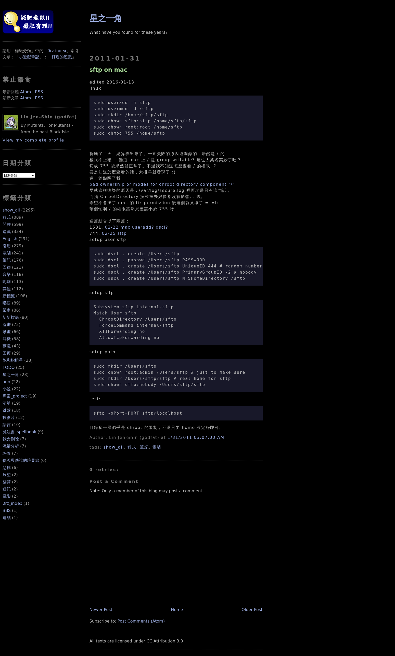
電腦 (7, 253)
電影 (7, 496)
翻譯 (7, 481)
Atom (25, 91)
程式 (7, 217)
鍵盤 (7, 410)
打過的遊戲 (62, 56)
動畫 (7, 331)
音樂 (7, 274)
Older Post (251, 609)
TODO (9, 367)
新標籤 (9, 296)
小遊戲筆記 (29, 56)
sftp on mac (108, 69)
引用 (7, 245)
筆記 (7, 260)
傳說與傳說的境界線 (21, 460)
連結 (7, 517)
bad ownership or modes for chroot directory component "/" (162, 184)
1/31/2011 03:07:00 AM (196, 437)
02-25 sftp (114, 233)
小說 (7, 388)
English (10, 238)
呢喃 (7, 281)
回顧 (7, 267)
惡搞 (7, 467)
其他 (7, 288)
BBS (7, 510)
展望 (7, 474)
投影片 (9, 417)
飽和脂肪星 (13, 360)
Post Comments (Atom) (141, 621)
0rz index (56, 50)
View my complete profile (33, 140)
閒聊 (7, 224)
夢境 (7, 346)
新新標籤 (11, 317)
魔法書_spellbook (19, 431)
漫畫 (7, 324)
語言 (7, 424)
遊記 (7, 489)
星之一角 (11, 374)
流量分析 (11, 446)
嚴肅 (7, 310)
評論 (7, 453)
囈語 (7, 303)
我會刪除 (11, 439)
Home (177, 609)
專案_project (15, 396)
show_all (11, 210)
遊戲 (7, 231)
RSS (39, 91)
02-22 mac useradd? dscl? (136, 227)
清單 (7, 403)
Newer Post (101, 609)
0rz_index (12, 503)
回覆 (7, 353)
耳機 (7, 338)
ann (6, 381)
